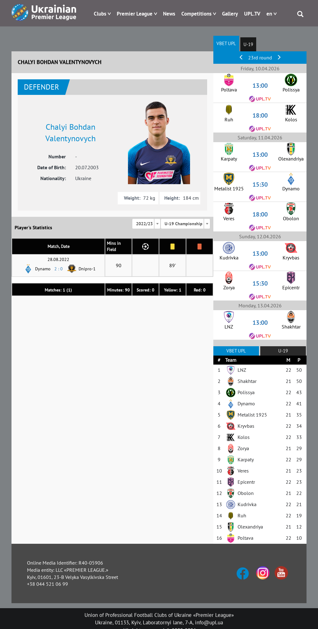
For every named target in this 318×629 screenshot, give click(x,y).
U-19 (248, 44)
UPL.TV (252, 13)
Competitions (196, 13)
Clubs (100, 13)
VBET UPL (226, 43)
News (169, 13)
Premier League (134, 13)
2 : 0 (58, 269)
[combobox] (146, 223)
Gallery (230, 13)
